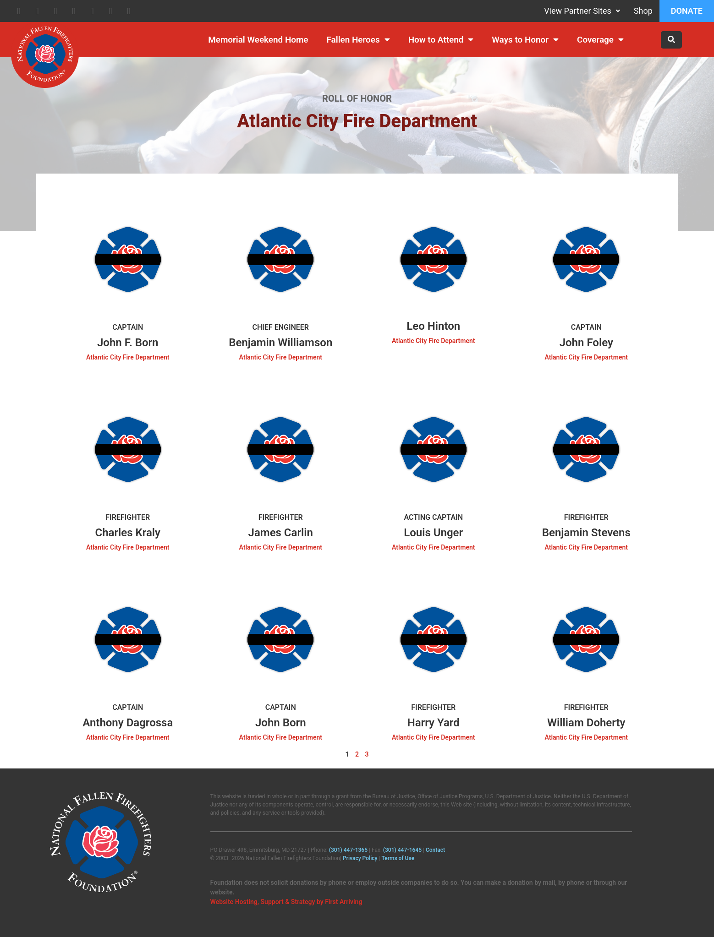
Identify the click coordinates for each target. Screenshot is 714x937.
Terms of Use (397, 858)
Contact (435, 850)
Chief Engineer (280, 327)
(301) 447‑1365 (348, 850)
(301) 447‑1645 (402, 850)
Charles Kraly (127, 532)
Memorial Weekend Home (258, 39)
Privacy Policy (360, 858)
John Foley (586, 342)
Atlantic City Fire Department (128, 357)
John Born (280, 722)
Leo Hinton (433, 326)
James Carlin (280, 532)
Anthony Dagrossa (127, 722)
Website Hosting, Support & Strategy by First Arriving (286, 901)
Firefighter (127, 517)
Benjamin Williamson (280, 342)
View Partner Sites (582, 11)
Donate (687, 11)
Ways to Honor (525, 40)
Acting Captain (433, 517)
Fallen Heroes (358, 40)
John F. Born (128, 342)
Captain (127, 327)
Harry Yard (433, 722)
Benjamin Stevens (586, 532)
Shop (643, 11)
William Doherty (586, 722)
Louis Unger (433, 532)
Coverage (600, 40)
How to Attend (441, 40)
